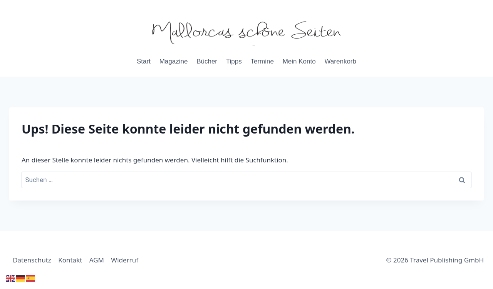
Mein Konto (299, 61)
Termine (261, 61)
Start (144, 61)
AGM (96, 260)
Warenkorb (340, 61)
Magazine (173, 61)
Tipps (234, 61)
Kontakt (70, 260)
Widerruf (124, 260)
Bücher (206, 61)
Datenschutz (32, 260)
